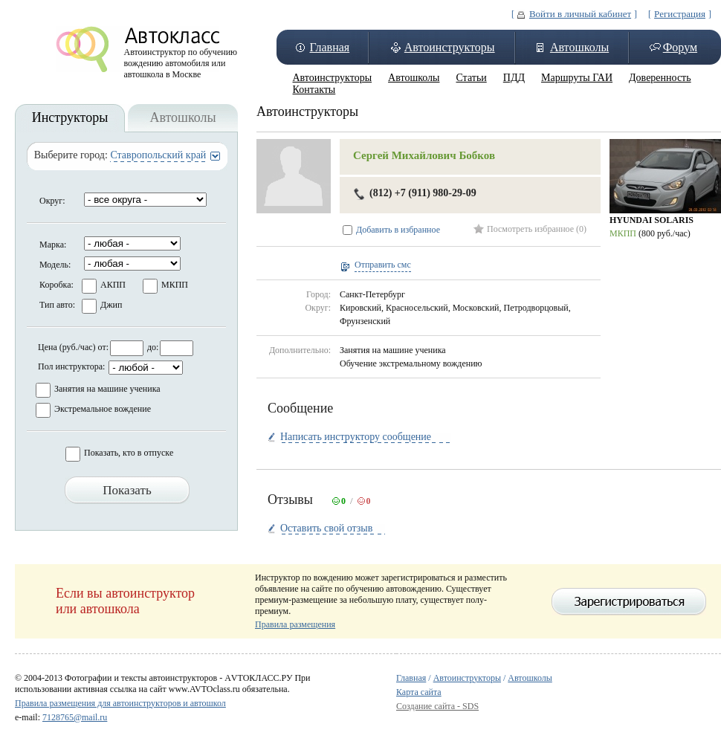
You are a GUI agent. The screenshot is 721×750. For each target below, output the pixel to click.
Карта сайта (419, 692)
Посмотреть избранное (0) (536, 229)
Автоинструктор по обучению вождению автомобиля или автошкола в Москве (181, 59)
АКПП (113, 284)
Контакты (314, 89)
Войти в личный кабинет (580, 13)
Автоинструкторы (449, 47)
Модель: (55, 264)
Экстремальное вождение (102, 409)
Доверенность (660, 77)
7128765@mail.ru (74, 717)
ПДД (514, 77)
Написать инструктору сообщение (355, 436)
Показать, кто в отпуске (128, 452)
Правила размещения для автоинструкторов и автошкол (120, 703)
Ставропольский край (158, 155)
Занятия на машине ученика (107, 389)
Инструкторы (70, 117)
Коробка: (56, 284)
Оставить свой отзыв (326, 528)
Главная (329, 47)
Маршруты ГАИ (576, 77)
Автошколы (579, 47)
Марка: (52, 244)
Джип (111, 305)
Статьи (471, 77)
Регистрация (679, 13)
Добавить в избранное (398, 229)
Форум (680, 47)
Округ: (52, 200)
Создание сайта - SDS (437, 706)
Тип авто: (57, 305)
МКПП (174, 284)
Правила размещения (295, 624)
